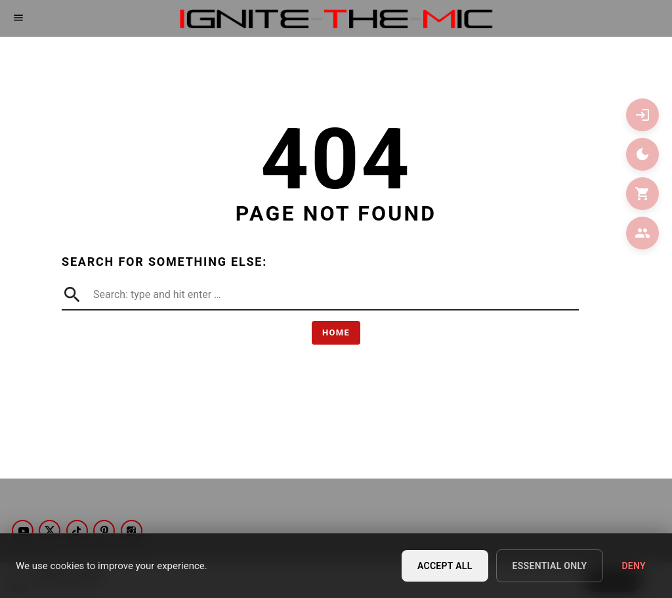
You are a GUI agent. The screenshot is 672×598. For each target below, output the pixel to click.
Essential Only (550, 567)
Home (336, 332)
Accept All (444, 567)
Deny (633, 567)
